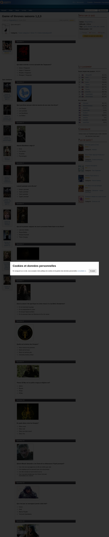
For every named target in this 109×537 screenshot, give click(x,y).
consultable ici (81, 271)
